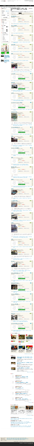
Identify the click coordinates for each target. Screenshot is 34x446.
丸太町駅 (30, 291)
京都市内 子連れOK (19, 90)
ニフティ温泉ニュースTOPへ (29, 415)
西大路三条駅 (21, 23)
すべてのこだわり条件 (5, 41)
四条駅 (28, 311)
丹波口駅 (18, 125)
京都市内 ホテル (17, 80)
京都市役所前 (23, 418)
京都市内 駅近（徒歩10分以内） (16, 23)
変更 (8, 15)
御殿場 (16, 439)
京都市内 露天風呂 (30, 145)
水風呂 (13, 426)
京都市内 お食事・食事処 (18, 186)
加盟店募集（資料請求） (16, 441)
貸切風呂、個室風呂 (21, 423)
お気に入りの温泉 (27, 0)
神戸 (24, 439)
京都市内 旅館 (17, 311)
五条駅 (29, 311)
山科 (31, 418)
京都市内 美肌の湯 (15, 258)
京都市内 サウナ (21, 51)
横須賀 (10, 439)
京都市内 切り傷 (21, 291)
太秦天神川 (12, 418)
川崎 (8, 439)
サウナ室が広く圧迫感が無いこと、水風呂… (21, 382)
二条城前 (18, 418)
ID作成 (32, 1)
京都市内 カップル (15, 90)
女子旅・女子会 (28, 422)
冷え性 (31, 422)
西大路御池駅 (25, 23)
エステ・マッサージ (24, 422)
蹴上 (29, 418)
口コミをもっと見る (30, 402)
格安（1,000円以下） (5, 33)
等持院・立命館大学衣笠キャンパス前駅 (21, 177)
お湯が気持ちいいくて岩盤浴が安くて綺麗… (21, 376)
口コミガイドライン (26, 441)
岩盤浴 (18, 423)
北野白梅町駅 (14, 177)
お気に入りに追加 (27, 21)
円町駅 (30, 51)
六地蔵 (18, 419)
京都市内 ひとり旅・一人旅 (23, 90)
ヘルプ (29, 441)
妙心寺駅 (27, 237)
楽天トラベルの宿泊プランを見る (22, 78)
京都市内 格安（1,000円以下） (29, 90)
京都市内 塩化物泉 (15, 291)
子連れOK (12, 423)
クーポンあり (18, 14)
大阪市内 (19, 439)
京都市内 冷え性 (14, 210)
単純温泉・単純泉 (15, 423)
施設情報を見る (21, 21)
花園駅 (31, 186)
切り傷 (26, 423)
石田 (16, 419)
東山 (27, 418)
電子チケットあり (14, 14)
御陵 (30, 418)
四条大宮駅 (31, 109)
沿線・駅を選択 (5, 17)
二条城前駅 (29, 109)
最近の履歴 (31, 0)
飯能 (15, 439)
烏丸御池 (21, 418)
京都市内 (21, 439)
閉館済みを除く (22, 14)
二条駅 (16, 42)
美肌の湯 (27, 426)
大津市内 (23, 439)
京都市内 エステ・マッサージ (16, 145)
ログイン (30, 1)
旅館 (14, 426)
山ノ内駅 (27, 23)
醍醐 (15, 419)
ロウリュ (25, 423)
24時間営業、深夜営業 (5, 34)
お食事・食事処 (12, 422)
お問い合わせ (31, 441)
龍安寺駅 (26, 177)
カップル (21, 422)
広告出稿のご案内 (21, 441)
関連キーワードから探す (4, 440)
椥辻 (12, 419)
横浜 (7, 439)
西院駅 (23, 23)
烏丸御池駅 (25, 321)
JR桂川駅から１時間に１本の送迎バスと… (21, 393)
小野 (13, 419)
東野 (11, 419)
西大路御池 (14, 418)
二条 (16, 418)
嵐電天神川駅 (16, 100)
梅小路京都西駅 (20, 259)
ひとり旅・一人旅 (16, 422)
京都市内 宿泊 (14, 80)
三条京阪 (26, 418)
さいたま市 (13, 439)
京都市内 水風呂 (30, 124)
